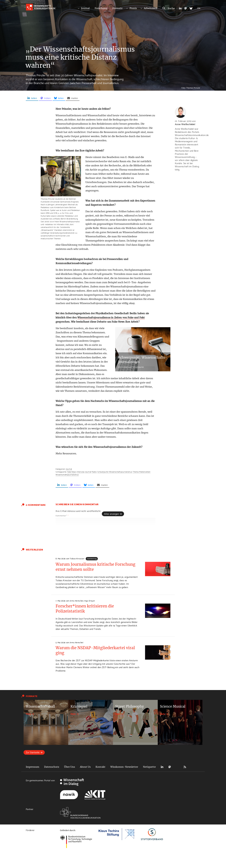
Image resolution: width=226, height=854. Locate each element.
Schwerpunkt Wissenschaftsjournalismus (114, 471)
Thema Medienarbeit (141, 471)
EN (198, 8)
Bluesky (177, 767)
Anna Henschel (76, 600)
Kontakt (100, 766)
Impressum (32, 766)
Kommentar (62, 515)
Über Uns (69, 766)
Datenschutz (51, 766)
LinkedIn (162, 767)
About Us (85, 766)
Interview (81, 471)
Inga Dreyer (89, 600)
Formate (117, 8)
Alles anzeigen (111, 514)
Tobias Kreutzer (77, 558)
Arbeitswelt (150, 8)
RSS (184, 767)
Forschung (101, 8)
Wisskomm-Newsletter (124, 766)
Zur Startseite (33, 752)
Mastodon (169, 767)
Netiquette (149, 766)
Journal (85, 8)
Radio (94, 471)
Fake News (71, 471)
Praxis (133, 8)
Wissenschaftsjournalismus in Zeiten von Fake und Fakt (111, 317)
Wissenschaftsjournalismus (67, 474)
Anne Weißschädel (185, 124)
